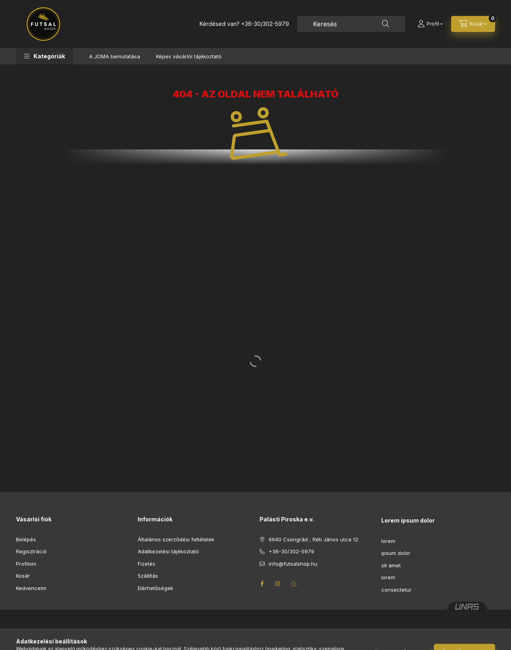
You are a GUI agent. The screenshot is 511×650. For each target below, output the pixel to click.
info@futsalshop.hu (293, 564)
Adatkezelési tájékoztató (168, 551)
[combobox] (351, 24)
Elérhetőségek (155, 588)
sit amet (391, 565)
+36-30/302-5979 (265, 23)
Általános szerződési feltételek (176, 539)
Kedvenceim (31, 588)
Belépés (26, 539)
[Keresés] (385, 24)
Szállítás (148, 575)
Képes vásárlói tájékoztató (189, 56)
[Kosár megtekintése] (473, 24)
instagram (278, 584)
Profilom (26, 564)
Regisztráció (31, 551)
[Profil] (430, 24)
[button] (44, 56)
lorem (388, 541)
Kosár (23, 575)
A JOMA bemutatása (114, 56)
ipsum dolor (395, 553)
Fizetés (146, 564)
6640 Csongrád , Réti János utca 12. (314, 539)
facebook (262, 584)
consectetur (396, 589)
